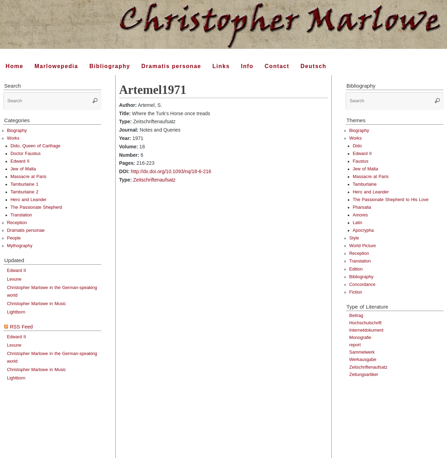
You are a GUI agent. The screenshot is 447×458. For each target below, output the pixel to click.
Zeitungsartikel (363, 374)
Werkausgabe (362, 359)
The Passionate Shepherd (36, 207)
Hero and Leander (28, 199)
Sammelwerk (362, 352)
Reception (17, 222)
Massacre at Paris (28, 176)
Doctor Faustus (25, 153)
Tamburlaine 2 (24, 192)
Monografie (360, 337)
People (14, 238)
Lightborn (16, 312)
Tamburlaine (365, 184)
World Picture (362, 245)
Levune (14, 279)
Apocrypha (363, 230)
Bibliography (361, 276)
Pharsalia (362, 207)
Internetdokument (366, 330)
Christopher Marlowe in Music (36, 303)
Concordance (362, 284)
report (355, 344)
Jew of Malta (23, 169)
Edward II (19, 161)
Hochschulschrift (365, 322)
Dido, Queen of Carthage (35, 145)
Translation (21, 215)
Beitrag (356, 315)
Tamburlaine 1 (24, 184)
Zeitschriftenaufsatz (154, 180)
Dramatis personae (25, 230)
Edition (356, 269)
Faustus (360, 161)
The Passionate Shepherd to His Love (390, 199)
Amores (360, 215)
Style (354, 238)
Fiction (355, 292)
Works (13, 138)
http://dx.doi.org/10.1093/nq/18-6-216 (171, 171)
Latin (357, 222)
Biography (17, 130)
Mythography (19, 245)
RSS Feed (21, 327)
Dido (357, 145)
